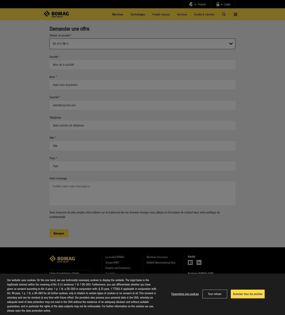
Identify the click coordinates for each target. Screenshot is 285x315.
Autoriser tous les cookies (247, 297)
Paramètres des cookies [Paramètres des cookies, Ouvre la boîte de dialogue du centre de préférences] (185, 297)
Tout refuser (215, 297)
